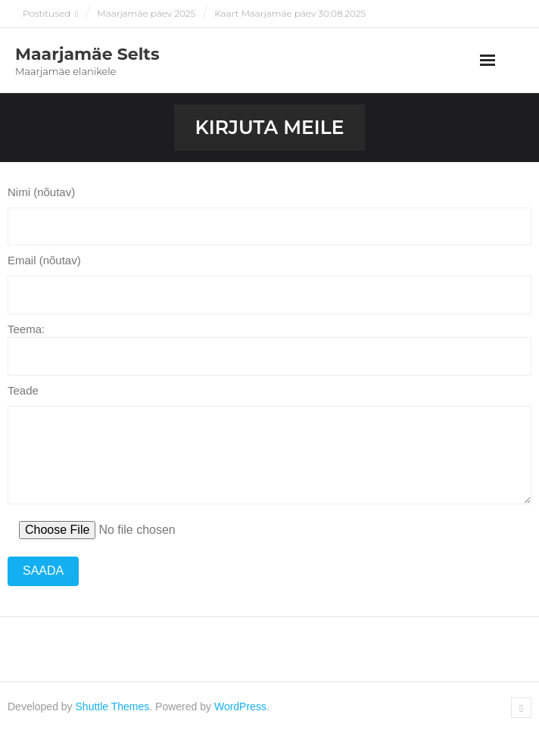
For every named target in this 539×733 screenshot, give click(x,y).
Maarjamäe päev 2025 (146, 13)
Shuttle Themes (113, 706)
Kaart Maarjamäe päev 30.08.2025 (290, 13)
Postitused (46, 13)
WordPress (240, 706)
